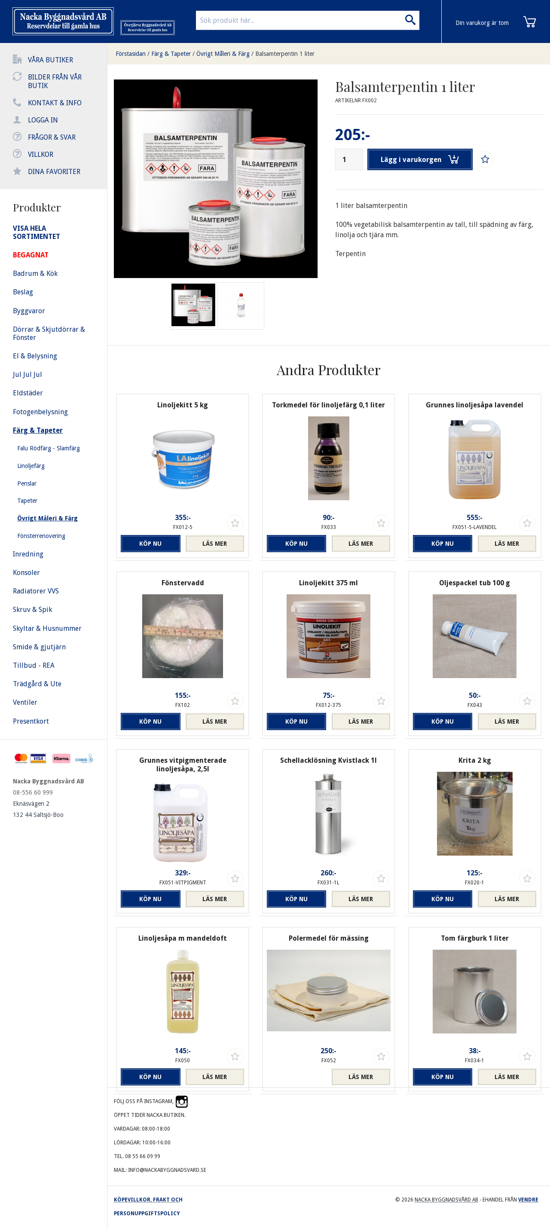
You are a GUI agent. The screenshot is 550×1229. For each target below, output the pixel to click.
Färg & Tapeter (171, 53)
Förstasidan (131, 53)
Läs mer (214, 543)
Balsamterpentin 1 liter (285, 53)
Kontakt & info (55, 103)
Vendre (528, 1200)
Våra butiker (50, 60)
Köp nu (150, 543)
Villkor (40, 154)
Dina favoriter (54, 172)
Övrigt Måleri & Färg (223, 53)
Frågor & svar (52, 137)
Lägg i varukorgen (420, 159)
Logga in (43, 120)
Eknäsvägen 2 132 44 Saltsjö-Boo (38, 809)
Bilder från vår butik (55, 81)
